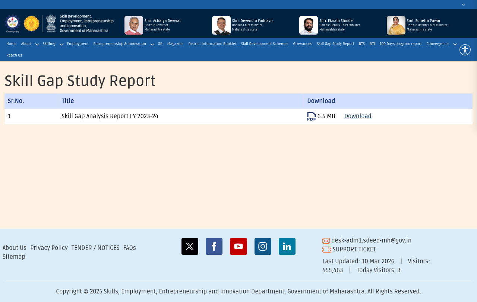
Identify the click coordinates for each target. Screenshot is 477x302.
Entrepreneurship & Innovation (120, 44)
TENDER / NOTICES (96, 248)
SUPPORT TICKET (349, 249)
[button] (465, 49)
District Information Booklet (212, 44)
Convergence (437, 44)
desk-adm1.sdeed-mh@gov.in (366, 240)
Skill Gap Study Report (335, 44)
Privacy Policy (48, 248)
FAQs (129, 248)
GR (160, 44)
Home (11, 44)
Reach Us (14, 55)
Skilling (49, 44)
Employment (78, 44)
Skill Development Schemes (264, 44)
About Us (14, 248)
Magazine (175, 44)
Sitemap (14, 257)
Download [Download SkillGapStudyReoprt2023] (358, 116)
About (26, 44)
